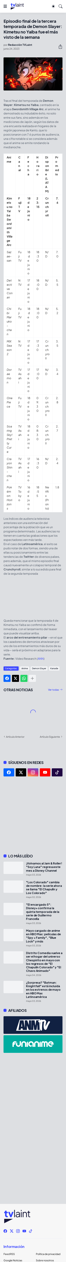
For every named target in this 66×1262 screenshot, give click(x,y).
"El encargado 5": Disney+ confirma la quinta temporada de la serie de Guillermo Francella (42, 912)
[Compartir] (58, 46)
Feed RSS (9, 1253)
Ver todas (53, 689)
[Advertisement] (33, 815)
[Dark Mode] (53, 6)
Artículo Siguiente (50, 736)
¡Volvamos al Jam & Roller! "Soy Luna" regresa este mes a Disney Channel (44, 867)
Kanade (54, 668)
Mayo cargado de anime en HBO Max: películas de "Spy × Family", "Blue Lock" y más (43, 936)
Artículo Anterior (15, 736)
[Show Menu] (5, 6)
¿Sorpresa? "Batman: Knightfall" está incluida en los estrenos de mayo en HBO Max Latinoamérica (43, 990)
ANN (41, 658)
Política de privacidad (48, 1253)
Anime (24, 668)
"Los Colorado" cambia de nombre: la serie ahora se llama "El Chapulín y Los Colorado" (44, 887)
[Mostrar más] (32, 678)
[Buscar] (60, 6)
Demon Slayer (39, 668)
